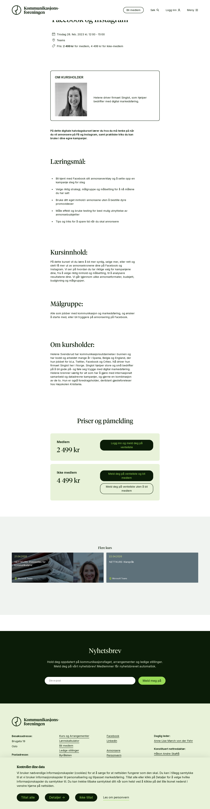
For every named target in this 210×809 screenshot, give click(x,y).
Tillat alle (28, 797)
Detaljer (55, 797)
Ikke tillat (86, 797)
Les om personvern (116, 797)
